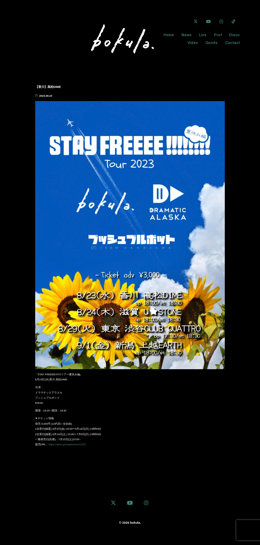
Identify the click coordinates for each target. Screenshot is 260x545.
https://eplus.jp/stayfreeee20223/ (67, 445)
